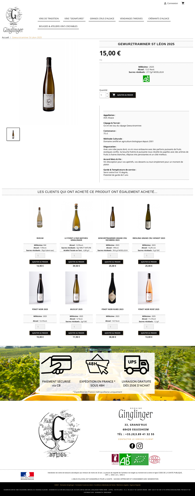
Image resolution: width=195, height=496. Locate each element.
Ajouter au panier (122, 95)
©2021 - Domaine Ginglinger (64, 485)
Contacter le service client (84, 485)
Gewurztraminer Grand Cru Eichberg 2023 (112, 239)
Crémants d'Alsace (158, 18)
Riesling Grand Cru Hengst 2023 (149, 238)
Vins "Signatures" (74, 18)
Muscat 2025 (76, 309)
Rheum (40, 238)
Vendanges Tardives (131, 18)
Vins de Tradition (49, 18)
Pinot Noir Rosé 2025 (148, 309)
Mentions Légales (123, 485)
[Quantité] (102, 95)
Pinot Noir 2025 (40, 309)
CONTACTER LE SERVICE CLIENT (136, 439)
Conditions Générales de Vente (104, 485)
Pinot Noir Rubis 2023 (112, 309)
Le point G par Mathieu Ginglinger (76, 239)
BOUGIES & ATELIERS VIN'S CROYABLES (58, 26)
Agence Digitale (135, 485)
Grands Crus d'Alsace (102, 18)
